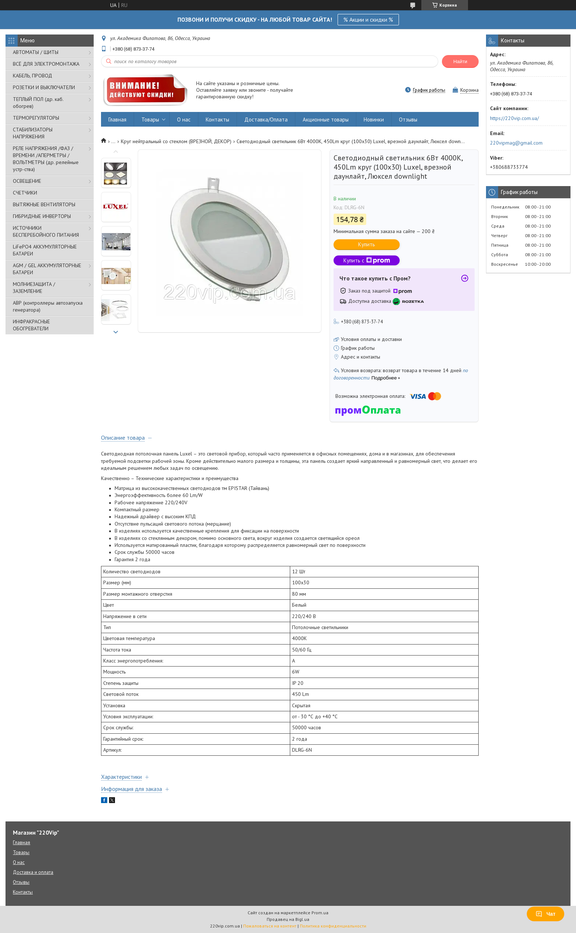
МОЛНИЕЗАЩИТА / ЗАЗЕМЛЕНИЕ (34, 287)
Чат (545, 914)
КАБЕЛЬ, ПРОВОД (32, 75)
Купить (366, 244)
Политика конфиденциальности (333, 926)
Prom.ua (320, 912)
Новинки (374, 119)
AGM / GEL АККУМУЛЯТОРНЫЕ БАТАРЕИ (47, 269)
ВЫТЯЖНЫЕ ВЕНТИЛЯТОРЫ (44, 204)
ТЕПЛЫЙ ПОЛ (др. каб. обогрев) (38, 102)
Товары (150, 119)
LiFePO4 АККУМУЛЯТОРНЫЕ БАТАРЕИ (45, 250)
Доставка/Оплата (266, 119)
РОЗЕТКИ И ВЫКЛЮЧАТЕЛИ (44, 87)
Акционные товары (326, 119)
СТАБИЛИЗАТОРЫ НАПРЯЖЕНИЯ (33, 133)
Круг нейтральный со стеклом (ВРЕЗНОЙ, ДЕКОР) (176, 141)
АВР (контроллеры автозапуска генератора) (48, 306)
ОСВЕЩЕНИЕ (27, 181)
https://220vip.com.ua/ (514, 118)
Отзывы (408, 119)
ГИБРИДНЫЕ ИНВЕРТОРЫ (42, 216)
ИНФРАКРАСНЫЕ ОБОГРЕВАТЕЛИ (31, 325)
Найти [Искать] (460, 61)
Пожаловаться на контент (269, 926)
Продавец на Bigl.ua (288, 919)
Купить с (366, 260)
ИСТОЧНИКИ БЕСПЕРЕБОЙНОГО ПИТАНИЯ (46, 231)
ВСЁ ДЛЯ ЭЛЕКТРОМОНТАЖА (46, 64)
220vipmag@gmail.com (516, 142)
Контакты (217, 119)
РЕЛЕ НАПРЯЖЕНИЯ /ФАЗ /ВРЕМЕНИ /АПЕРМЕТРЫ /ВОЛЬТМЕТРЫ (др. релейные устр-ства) (46, 159)
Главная (117, 119)
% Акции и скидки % (368, 19)
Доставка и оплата (33, 872)
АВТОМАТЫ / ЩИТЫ (35, 52)
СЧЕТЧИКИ (25, 192)
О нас (184, 119)
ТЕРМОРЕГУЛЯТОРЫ (36, 118)
